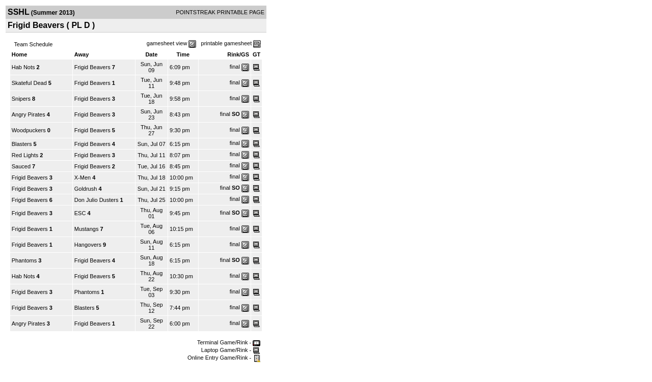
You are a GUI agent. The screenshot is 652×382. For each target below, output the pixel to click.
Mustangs (86, 229)
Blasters (22, 144)
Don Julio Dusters (96, 200)
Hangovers (87, 245)
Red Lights (25, 155)
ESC (80, 213)
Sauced (21, 166)
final (235, 67)
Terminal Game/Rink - (228, 342)
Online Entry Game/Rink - (223, 358)
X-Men (82, 177)
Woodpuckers (29, 130)
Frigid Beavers (92, 67)
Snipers (21, 99)
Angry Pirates (28, 114)
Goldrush (85, 189)
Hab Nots (23, 67)
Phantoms (24, 260)
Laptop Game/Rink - (231, 350)
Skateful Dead (29, 83)
